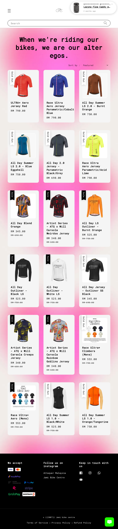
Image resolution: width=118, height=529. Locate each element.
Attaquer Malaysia (54, 473)
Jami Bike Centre (54, 477)
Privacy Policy (61, 522)
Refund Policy (82, 522)
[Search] (105, 23)
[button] (9, 10)
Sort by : (74, 65)
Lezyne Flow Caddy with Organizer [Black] (97, 7)
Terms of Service (37, 522)
